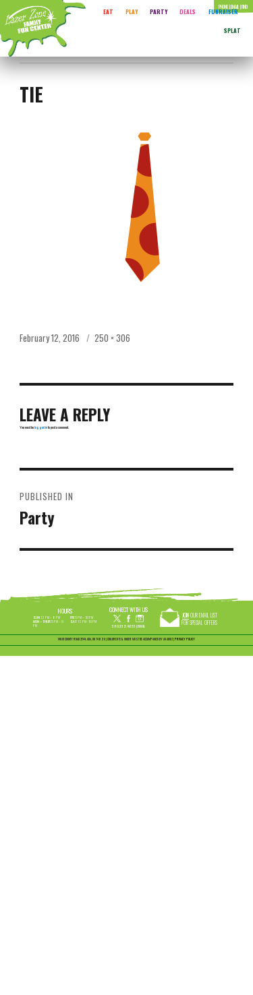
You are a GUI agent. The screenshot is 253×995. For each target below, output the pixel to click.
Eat (108, 11)
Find (245, 6)
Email (141, 626)
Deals (187, 11)
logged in (40, 427)
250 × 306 (112, 337)
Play (131, 11)
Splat (232, 30)
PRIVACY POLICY (185, 639)
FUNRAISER (223, 11)
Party (158, 11)
